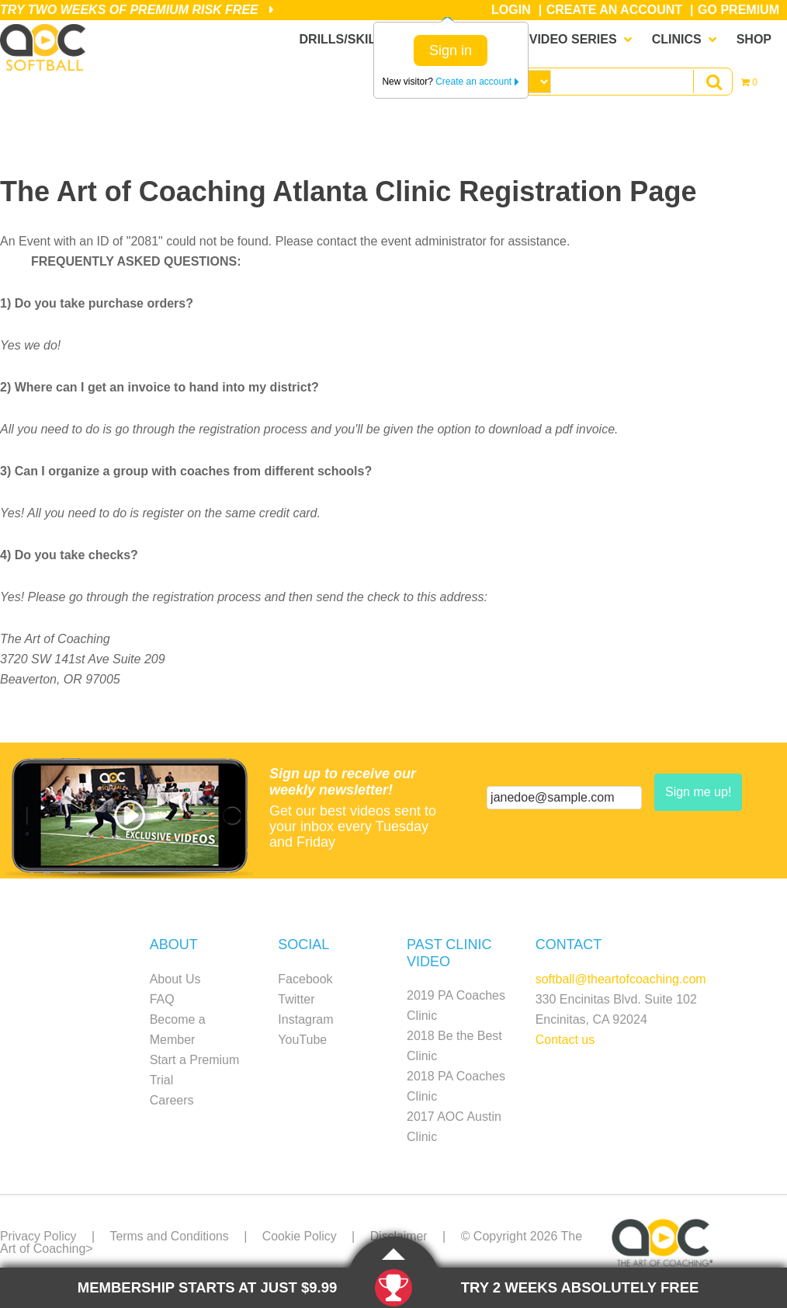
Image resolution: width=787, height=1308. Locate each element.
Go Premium (738, 9)
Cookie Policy (301, 1236)
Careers (172, 1100)
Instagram (305, 1019)
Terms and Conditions (170, 1236)
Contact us (565, 1039)
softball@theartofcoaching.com (621, 979)
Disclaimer (402, 1236)
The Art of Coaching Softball (46, 47)
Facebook (305, 979)
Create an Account (614, 9)
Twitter (296, 999)
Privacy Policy (39, 1236)
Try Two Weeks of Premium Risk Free (137, 9)
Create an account (476, 81)
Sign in (450, 50)
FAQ (162, 999)
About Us (175, 979)
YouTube (302, 1039)
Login (511, 9)
